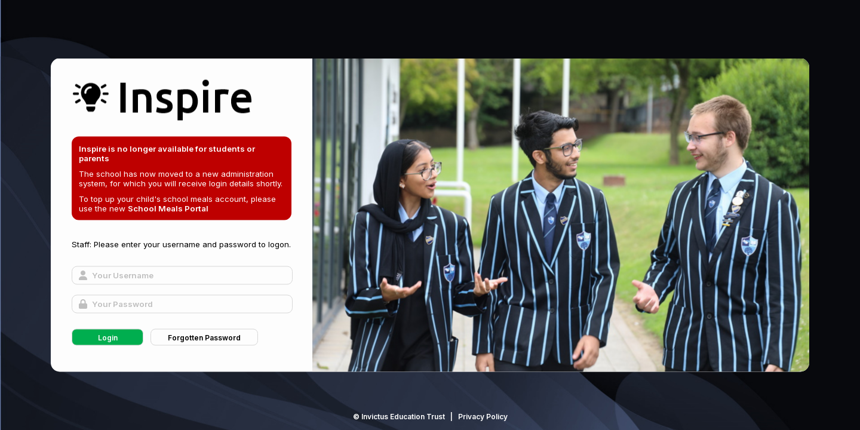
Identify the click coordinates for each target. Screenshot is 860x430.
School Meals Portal (168, 208)
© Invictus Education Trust (399, 416)
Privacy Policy (483, 416)
